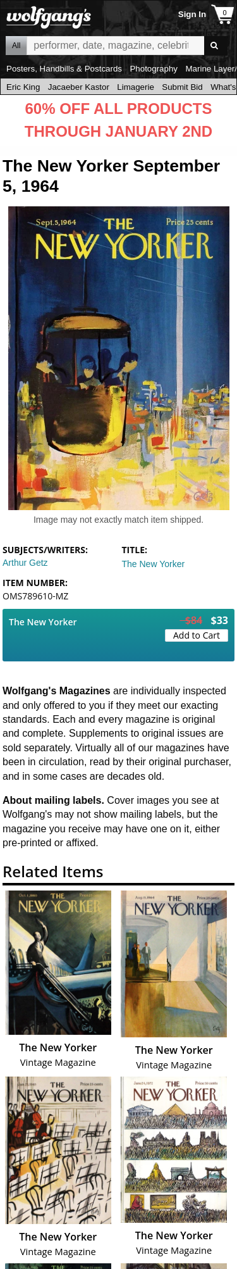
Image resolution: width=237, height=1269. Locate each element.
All (16, 45)
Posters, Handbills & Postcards (64, 68)
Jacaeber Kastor (78, 87)
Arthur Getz (25, 563)
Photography (154, 68)
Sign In (192, 14)
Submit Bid (182, 87)
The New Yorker (153, 564)
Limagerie (135, 87)
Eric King (23, 87)
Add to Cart (196, 635)
